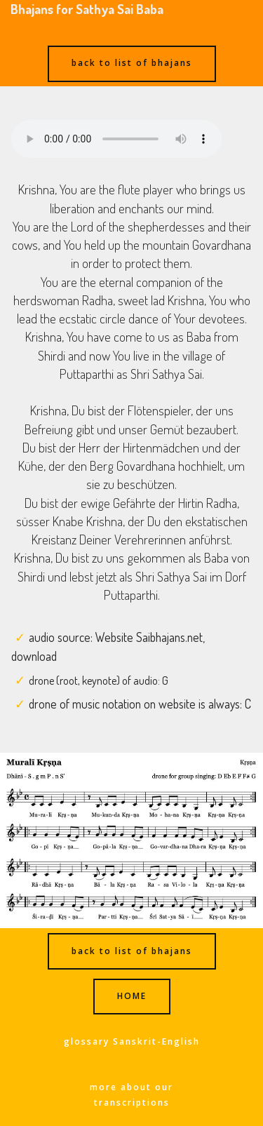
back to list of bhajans (132, 63)
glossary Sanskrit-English (132, 1041)
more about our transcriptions (131, 1094)
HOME (132, 996)
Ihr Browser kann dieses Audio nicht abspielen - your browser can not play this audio (116, 139)
